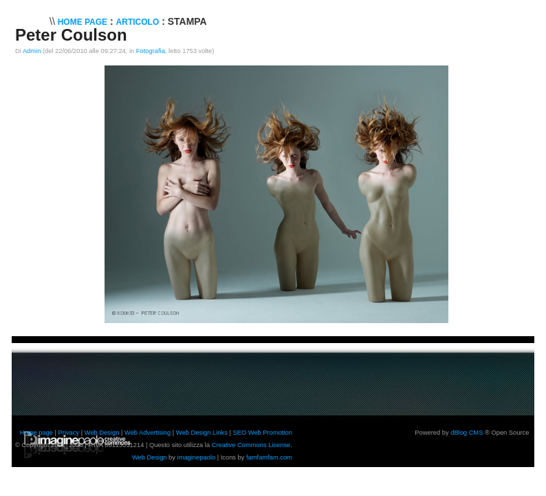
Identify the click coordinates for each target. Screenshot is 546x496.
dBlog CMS (466, 432)
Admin (32, 51)
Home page (36, 432)
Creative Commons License (251, 445)
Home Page (82, 22)
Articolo (138, 22)
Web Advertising (147, 432)
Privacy (69, 432)
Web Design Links (202, 432)
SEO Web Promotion (262, 432)
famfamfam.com (269, 457)
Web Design (102, 432)
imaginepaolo (196, 457)
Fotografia (150, 51)
